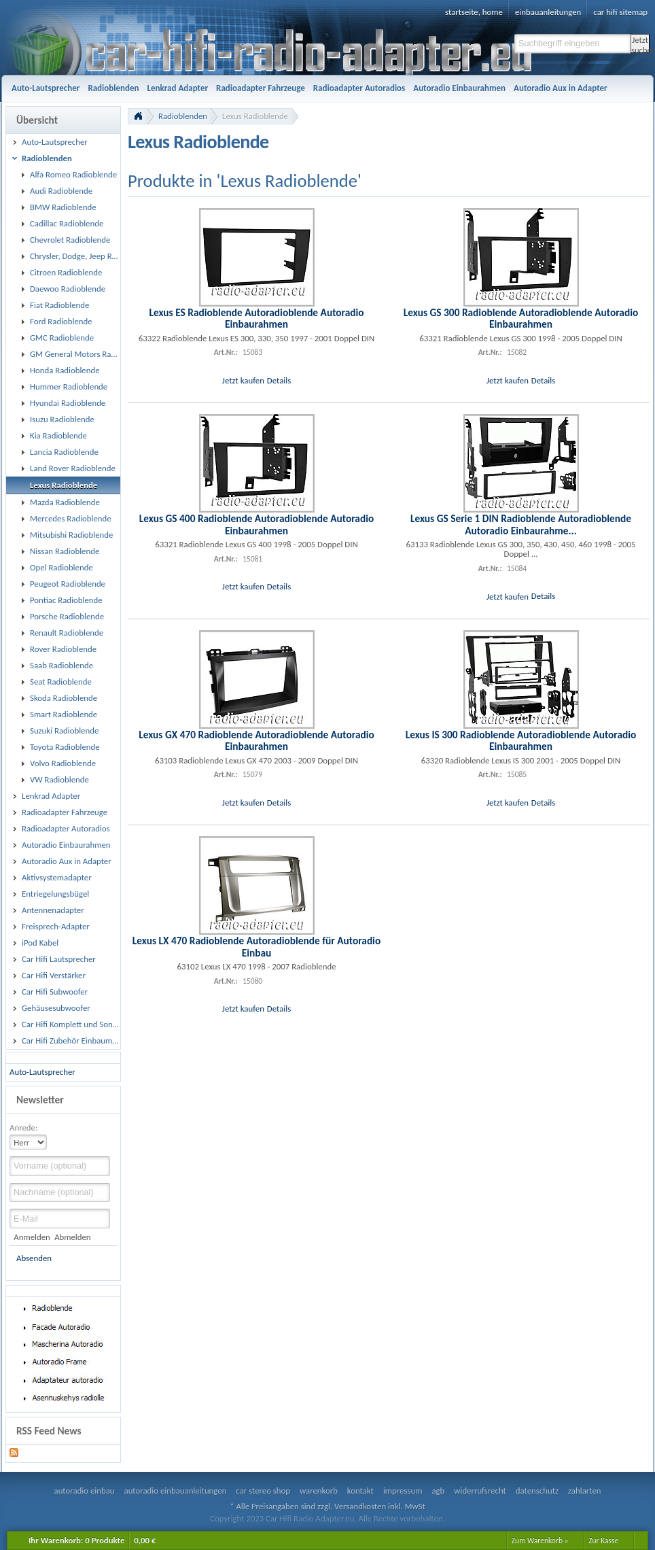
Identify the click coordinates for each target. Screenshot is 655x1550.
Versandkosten (360, 1506)
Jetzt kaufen (243, 380)
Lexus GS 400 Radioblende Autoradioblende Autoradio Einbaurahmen (256, 524)
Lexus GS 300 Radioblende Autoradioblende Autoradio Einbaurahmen (521, 318)
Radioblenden (182, 116)
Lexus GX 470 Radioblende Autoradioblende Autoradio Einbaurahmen (256, 740)
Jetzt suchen (640, 44)
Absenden (34, 1258)
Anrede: (23, 1127)
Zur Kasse (603, 1540)
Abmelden (72, 1237)
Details (279, 380)
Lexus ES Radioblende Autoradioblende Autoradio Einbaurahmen (256, 318)
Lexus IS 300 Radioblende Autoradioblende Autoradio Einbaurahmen (521, 740)
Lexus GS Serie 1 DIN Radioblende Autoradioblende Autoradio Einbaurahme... (520, 524)
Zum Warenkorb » (540, 1540)
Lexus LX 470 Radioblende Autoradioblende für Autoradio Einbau (256, 946)
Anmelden (32, 1237)
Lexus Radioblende (255, 116)
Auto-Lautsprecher (42, 1072)
